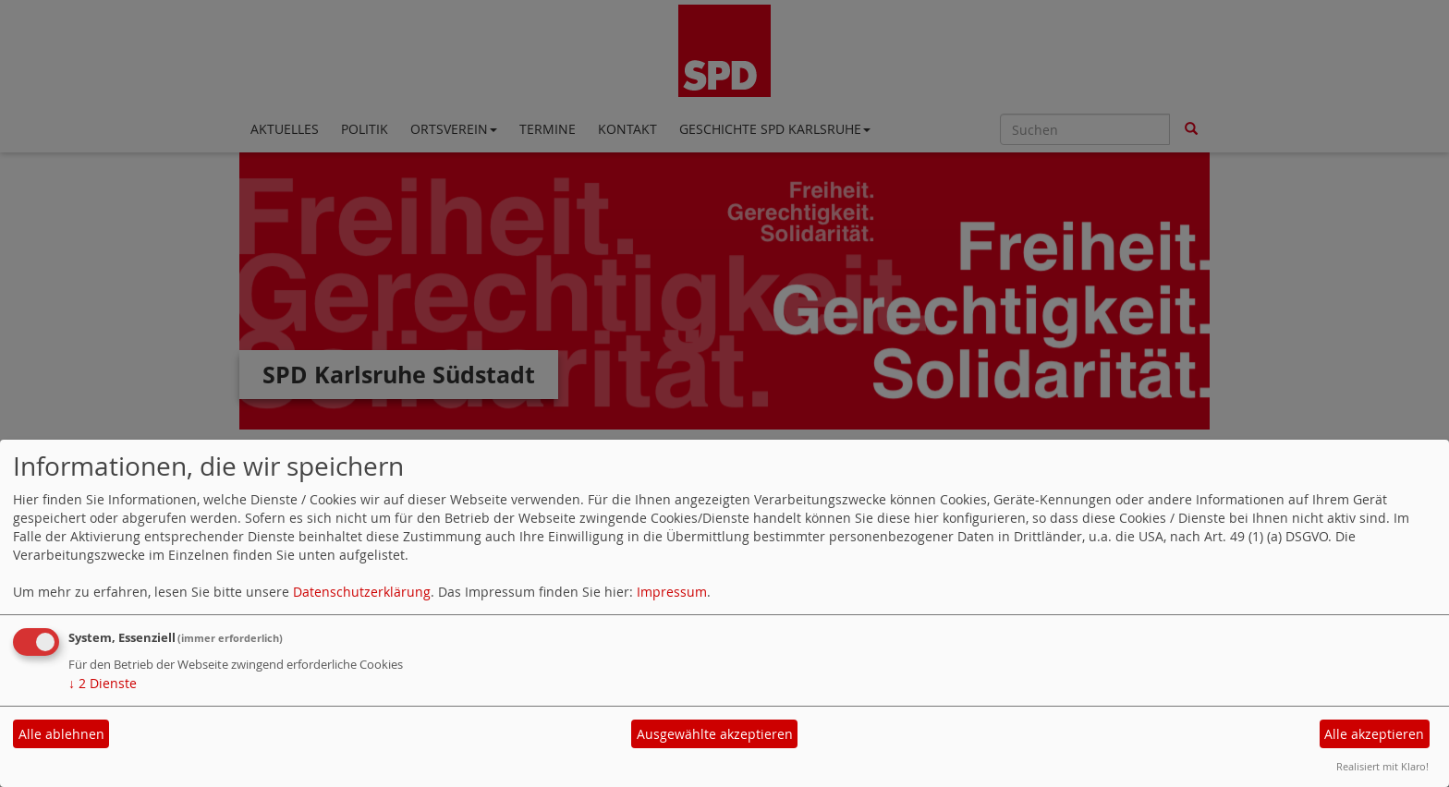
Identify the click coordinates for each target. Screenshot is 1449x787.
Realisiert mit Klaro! (1382, 766)
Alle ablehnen (61, 734)
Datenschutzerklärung (362, 591)
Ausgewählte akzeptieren (715, 734)
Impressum (672, 591)
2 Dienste (102, 683)
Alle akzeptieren (1374, 734)
